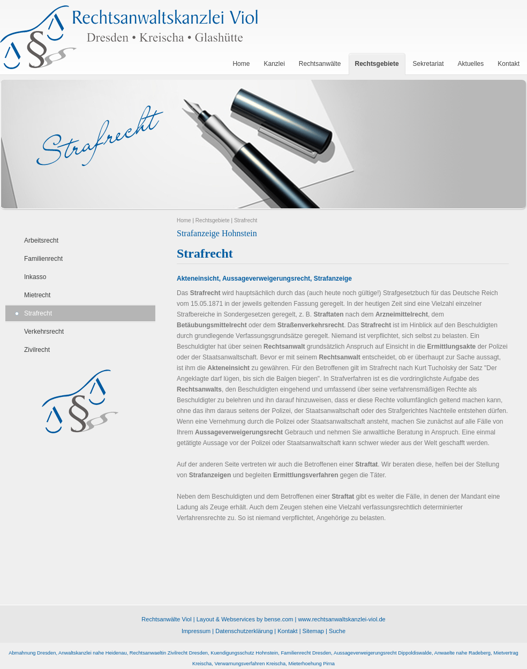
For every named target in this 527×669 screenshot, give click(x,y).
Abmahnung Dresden (32, 653)
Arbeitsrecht (41, 240)
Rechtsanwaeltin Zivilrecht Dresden (169, 653)
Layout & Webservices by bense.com (245, 619)
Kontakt (287, 631)
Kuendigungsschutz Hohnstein (244, 653)
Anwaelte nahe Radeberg (462, 653)
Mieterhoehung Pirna (311, 663)
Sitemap (313, 631)
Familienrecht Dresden (306, 653)
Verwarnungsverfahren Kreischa (249, 663)
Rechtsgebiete (212, 220)
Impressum (196, 631)
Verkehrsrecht (44, 331)
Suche (337, 631)
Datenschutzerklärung (244, 631)
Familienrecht (43, 258)
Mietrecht (37, 295)
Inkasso (35, 277)
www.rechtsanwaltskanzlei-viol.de (341, 619)
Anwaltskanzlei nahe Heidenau (92, 653)
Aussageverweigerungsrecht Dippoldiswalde (383, 653)
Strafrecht (38, 313)
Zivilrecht (37, 350)
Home (184, 220)
